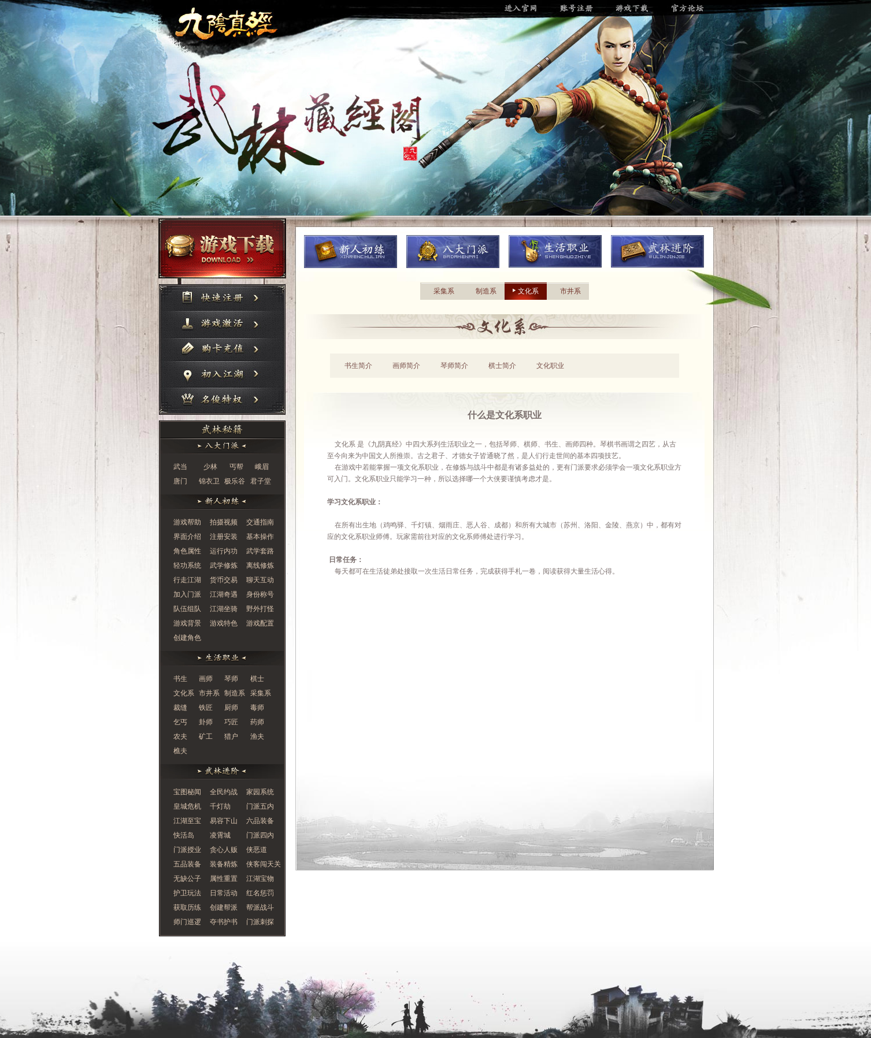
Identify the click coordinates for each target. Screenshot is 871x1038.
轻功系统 (187, 565)
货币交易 (224, 580)
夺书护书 (224, 922)
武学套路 (260, 551)
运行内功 (224, 551)
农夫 (180, 736)
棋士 (257, 679)
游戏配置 (260, 623)
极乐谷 (234, 481)
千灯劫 (220, 806)
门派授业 (187, 850)
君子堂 (260, 481)
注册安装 (224, 537)
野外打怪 (260, 609)
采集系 (260, 693)
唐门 (180, 481)
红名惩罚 (260, 893)
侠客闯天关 (263, 864)
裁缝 (180, 708)
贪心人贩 (224, 850)
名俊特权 (222, 401)
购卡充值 (222, 350)
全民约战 (224, 792)
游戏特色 (224, 623)
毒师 (257, 708)
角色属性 (187, 551)
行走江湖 (187, 580)
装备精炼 (224, 864)
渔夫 (257, 736)
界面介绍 (187, 537)
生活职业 (555, 251)
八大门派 (452, 251)
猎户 (231, 736)
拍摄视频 (224, 522)
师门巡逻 (187, 922)
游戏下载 (638, 8)
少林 (210, 467)
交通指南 (260, 522)
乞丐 (180, 722)
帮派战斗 (260, 907)
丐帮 (236, 467)
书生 (180, 679)
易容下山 (224, 821)
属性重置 (224, 879)
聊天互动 (260, 580)
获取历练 (187, 907)
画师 (206, 679)
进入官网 (232, 23)
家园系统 (260, 792)
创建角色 (187, 638)
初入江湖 (222, 375)
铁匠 (206, 708)
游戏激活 (222, 325)
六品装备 (260, 821)
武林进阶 (657, 251)
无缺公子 (187, 879)
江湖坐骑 (224, 609)
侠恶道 (256, 850)
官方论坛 (693, 8)
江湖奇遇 (224, 594)
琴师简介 (454, 366)
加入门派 (187, 594)
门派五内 (260, 806)
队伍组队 (187, 609)
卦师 (206, 722)
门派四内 (260, 835)
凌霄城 (220, 835)
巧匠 (231, 722)
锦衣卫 (209, 481)
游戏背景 (187, 623)
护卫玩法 (187, 893)
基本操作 (260, 537)
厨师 (231, 708)
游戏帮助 (187, 522)
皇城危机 (187, 806)
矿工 (206, 736)
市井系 (209, 693)
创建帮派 (224, 907)
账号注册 (583, 8)
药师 (257, 722)
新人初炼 (350, 251)
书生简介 (358, 366)
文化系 (183, 693)
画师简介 (406, 366)
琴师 (231, 679)
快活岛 (183, 835)
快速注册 (222, 298)
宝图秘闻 (187, 792)
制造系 (234, 693)
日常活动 (224, 893)
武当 (180, 467)
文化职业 (550, 366)
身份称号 (260, 594)
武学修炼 (224, 565)
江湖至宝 (187, 821)
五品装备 (187, 864)
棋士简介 (502, 366)
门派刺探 (260, 922)
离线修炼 (260, 565)
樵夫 (180, 751)
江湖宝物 (260, 879)
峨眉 (262, 467)
